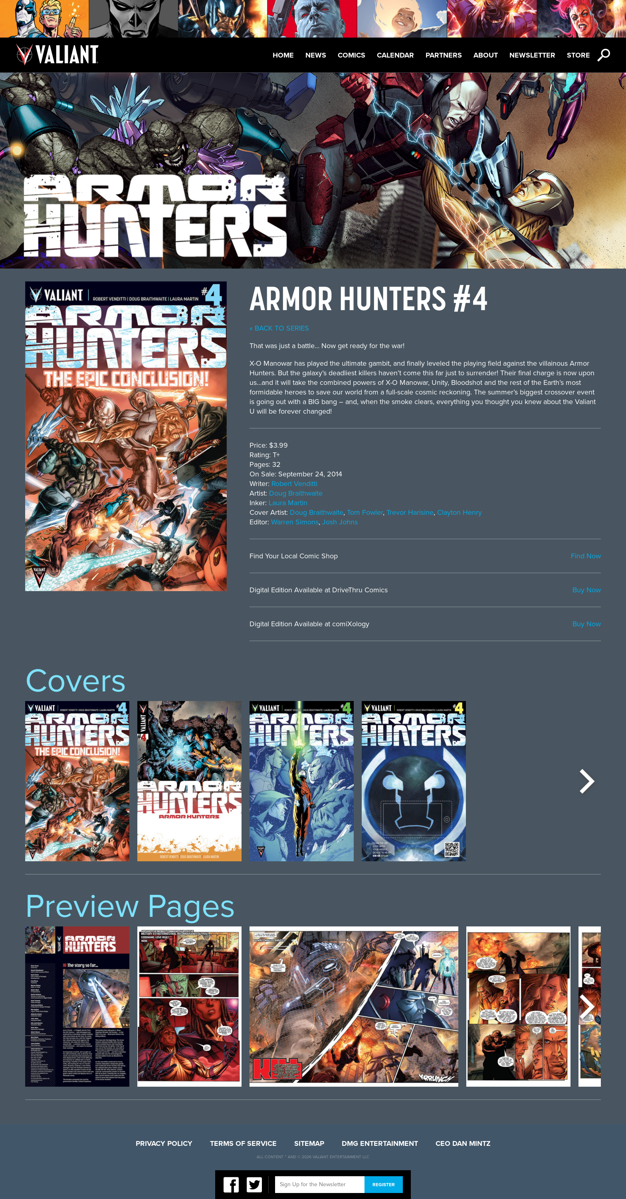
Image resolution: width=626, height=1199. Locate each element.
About (485, 55)
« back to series (279, 328)
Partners (444, 55)
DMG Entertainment (380, 1143)
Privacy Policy (164, 1143)
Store (578, 55)
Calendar (395, 55)
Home (283, 55)
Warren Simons (295, 522)
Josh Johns (340, 522)
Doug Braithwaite (296, 493)
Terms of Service (243, 1143)
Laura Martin (288, 502)
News (315, 55)
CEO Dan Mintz (463, 1143)
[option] (77, 781)
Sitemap (309, 1143)
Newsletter (532, 55)
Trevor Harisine (410, 512)
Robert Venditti (294, 483)
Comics (351, 55)
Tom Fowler (365, 512)
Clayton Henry (459, 512)
